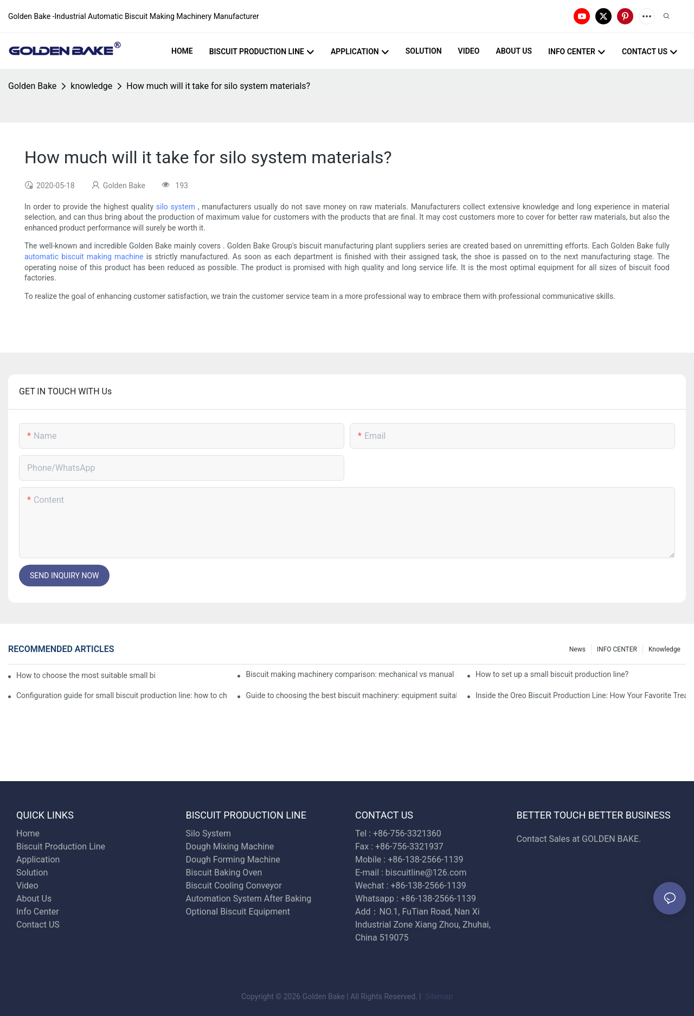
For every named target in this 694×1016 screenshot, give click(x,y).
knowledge (91, 86)
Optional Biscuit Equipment (238, 911)
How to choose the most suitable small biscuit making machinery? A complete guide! (85, 675)
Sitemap (438, 996)
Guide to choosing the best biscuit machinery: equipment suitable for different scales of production (351, 695)
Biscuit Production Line (60, 846)
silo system (175, 206)
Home (28, 833)
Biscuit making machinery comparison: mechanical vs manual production (351, 674)
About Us (34, 898)
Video (27, 885)
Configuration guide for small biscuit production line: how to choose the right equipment (121, 695)
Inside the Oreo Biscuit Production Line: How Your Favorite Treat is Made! (580, 695)
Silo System (208, 833)
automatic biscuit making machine (84, 256)
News (577, 649)
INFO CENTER (617, 649)
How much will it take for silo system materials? (218, 86)
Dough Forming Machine (233, 859)
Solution (32, 872)
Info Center (37, 911)
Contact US (39, 924)
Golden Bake (32, 86)
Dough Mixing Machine (230, 846)
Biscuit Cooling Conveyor (234, 885)
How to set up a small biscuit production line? (551, 674)
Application (38, 859)
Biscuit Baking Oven (224, 872)
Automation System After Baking (249, 898)
